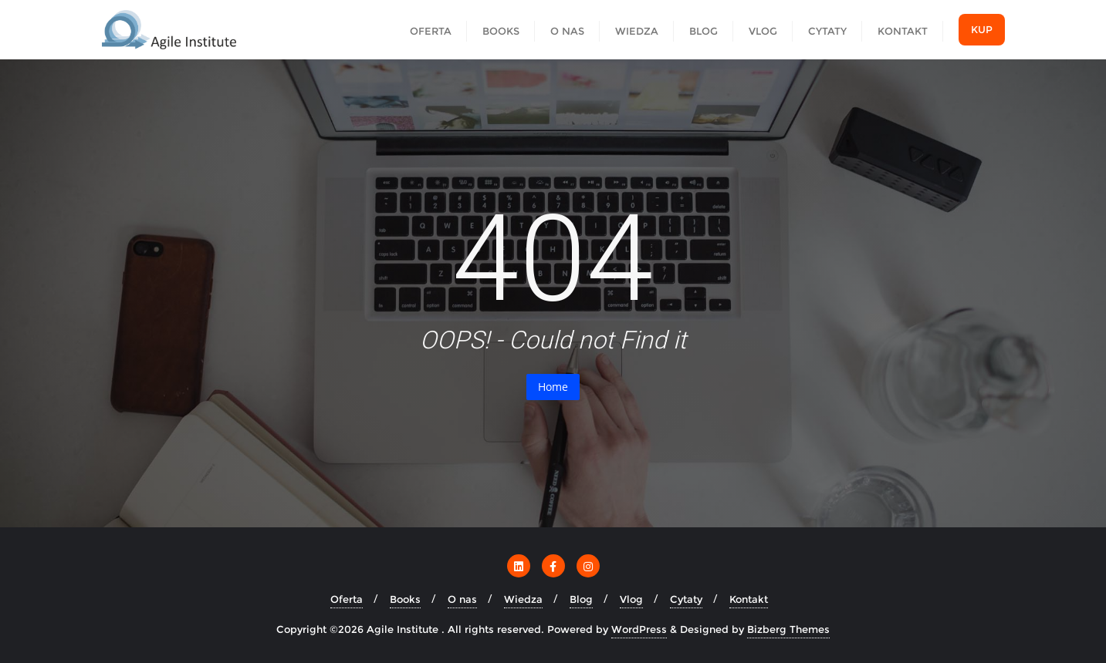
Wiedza (523, 599)
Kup (982, 29)
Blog (581, 599)
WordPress (639, 629)
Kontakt (748, 599)
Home (553, 386)
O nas (462, 599)
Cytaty (686, 599)
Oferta (346, 599)
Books (405, 599)
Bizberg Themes (788, 629)
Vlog (631, 599)
